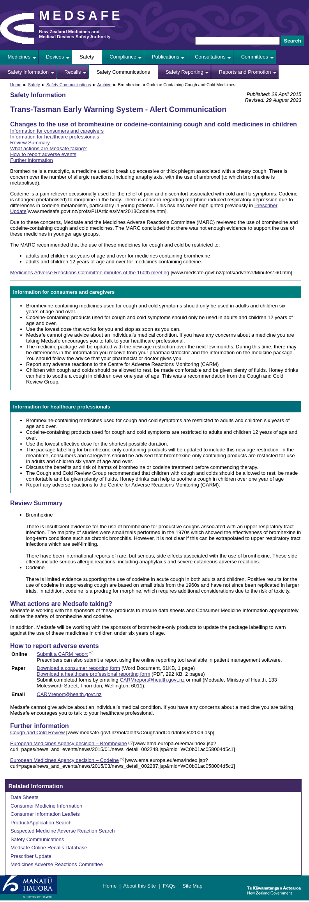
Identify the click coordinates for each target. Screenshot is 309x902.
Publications (165, 57)
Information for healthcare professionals (54, 137)
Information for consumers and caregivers (57, 131)
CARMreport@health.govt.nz (152, 680)
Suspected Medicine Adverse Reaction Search (63, 831)
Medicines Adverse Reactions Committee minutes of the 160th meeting (89, 272)
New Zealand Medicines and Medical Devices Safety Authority (74, 34)
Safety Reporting (184, 72)
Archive (104, 84)
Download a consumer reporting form (78, 668)
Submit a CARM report (62, 654)
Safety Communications (123, 72)
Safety (86, 57)
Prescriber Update (31, 856)
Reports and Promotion (245, 72)
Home (15, 84)
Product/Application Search (41, 823)
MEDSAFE (81, 16)
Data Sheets (25, 797)
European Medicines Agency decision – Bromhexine (68, 743)
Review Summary (30, 143)
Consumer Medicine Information (46, 806)
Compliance (122, 57)
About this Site (139, 886)
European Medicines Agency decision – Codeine (64, 760)
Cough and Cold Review (37, 732)
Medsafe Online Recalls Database (49, 848)
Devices (55, 57)
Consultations (210, 57)
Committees (254, 57)
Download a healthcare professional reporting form (93, 674)
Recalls (72, 72)
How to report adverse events (43, 154)
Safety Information (28, 72)
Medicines (19, 57)
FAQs (169, 886)
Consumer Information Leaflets (45, 814)
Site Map (192, 886)
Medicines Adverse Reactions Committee (57, 864)
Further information (31, 160)
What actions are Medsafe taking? (48, 148)
